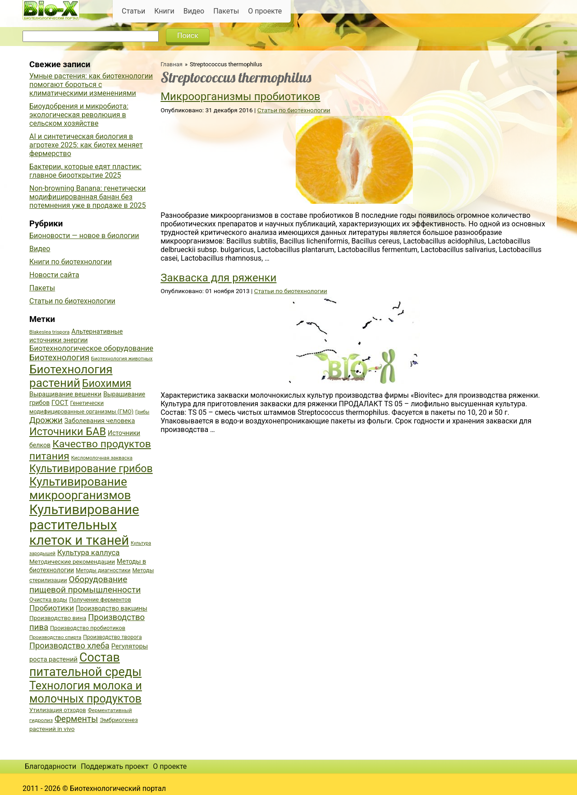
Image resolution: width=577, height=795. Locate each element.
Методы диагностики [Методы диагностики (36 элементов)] (103, 570)
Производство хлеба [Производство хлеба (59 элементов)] (69, 645)
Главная (171, 64)
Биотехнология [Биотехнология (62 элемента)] (59, 358)
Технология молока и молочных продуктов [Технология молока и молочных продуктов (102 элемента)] (85, 692)
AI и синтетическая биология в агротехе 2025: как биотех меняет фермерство (86, 145)
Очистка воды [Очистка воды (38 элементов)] (48, 599)
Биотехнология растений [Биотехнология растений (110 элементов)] (71, 376)
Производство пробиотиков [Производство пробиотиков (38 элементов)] (87, 628)
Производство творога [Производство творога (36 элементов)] (112, 637)
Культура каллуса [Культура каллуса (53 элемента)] (88, 552)
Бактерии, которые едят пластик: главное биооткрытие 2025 (85, 170)
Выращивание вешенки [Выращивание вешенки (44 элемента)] (65, 394)
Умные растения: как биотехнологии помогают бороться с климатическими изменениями (91, 84)
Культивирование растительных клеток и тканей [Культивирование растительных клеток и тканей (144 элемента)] (84, 525)
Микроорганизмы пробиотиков (240, 96)
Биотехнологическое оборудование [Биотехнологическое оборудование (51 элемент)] (91, 348)
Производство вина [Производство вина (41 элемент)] (57, 617)
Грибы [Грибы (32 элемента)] (142, 412)
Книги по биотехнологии (70, 261)
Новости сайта (54, 275)
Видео (193, 11)
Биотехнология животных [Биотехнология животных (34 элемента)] (121, 359)
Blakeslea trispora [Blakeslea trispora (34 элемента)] (49, 332)
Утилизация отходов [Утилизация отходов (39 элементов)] (57, 710)
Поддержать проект (114, 766)
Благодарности (50, 766)
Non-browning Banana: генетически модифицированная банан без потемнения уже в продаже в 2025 (87, 197)
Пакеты (226, 11)
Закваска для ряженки (218, 277)
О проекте (265, 11)
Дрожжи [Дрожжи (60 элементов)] (46, 420)
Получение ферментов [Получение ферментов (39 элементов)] (100, 599)
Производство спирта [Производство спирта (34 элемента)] (55, 637)
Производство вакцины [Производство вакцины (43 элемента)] (111, 608)
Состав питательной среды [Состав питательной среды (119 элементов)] (85, 664)
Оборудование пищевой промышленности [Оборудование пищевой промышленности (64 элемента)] (85, 584)
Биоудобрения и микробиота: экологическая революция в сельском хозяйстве (78, 115)
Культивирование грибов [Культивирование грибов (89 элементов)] (91, 468)
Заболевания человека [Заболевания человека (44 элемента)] (99, 421)
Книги (164, 11)
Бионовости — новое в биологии (84, 235)
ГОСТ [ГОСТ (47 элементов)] (59, 403)
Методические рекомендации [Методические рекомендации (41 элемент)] (72, 561)
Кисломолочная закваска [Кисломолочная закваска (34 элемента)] (102, 458)
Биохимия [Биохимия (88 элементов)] (106, 383)
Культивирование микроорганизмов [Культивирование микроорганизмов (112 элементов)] (80, 488)
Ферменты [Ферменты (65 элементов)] (76, 719)
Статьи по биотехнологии (293, 110)
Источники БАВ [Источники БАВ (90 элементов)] (67, 431)
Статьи (133, 11)
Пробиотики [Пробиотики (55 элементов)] (51, 607)
